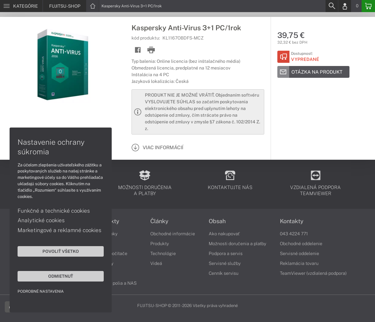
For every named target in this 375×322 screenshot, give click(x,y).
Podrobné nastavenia (41, 291)
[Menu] (21, 6)
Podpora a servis (226, 253)
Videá (156, 263)
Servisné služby (225, 263)
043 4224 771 (294, 233)
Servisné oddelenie (299, 253)
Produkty (159, 243)
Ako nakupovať (224, 233)
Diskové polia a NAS (116, 283)
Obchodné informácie (172, 233)
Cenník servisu (223, 273)
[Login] (344, 6)
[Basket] (368, 6)
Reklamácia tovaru (299, 263)
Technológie (163, 253)
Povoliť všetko (60, 251)
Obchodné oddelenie (301, 243)
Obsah (217, 221)
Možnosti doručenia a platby (237, 243)
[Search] (331, 6)
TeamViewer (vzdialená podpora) (313, 273)
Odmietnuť (60, 276)
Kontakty (292, 221)
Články (159, 221)
